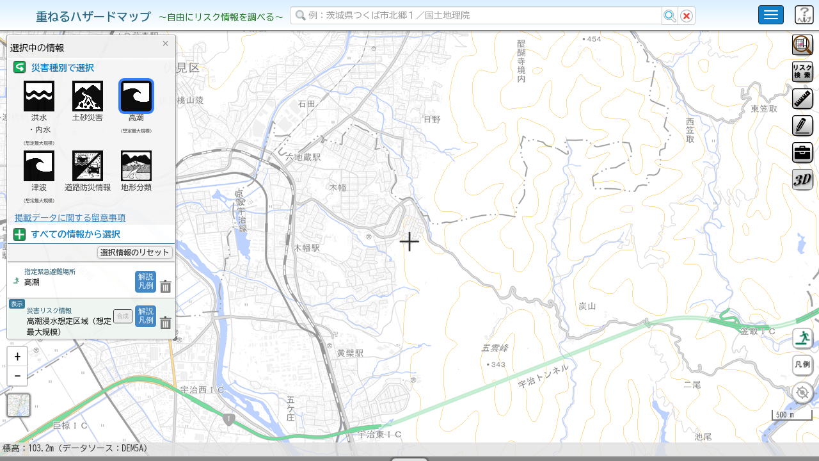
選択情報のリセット (135, 252)
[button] (17, 390)
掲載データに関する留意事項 (70, 217)
